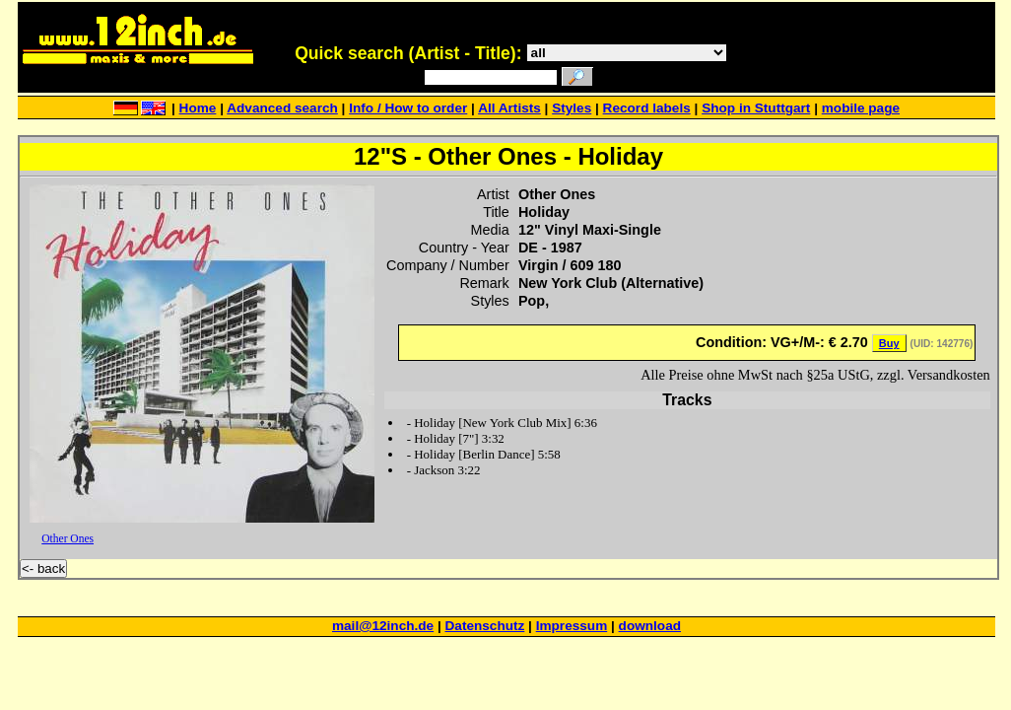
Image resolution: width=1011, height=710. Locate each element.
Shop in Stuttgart (756, 108)
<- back (43, 568)
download (650, 625)
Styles (571, 108)
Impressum (572, 625)
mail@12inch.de (383, 625)
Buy (889, 343)
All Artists (509, 108)
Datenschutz (485, 625)
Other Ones (67, 538)
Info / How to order (408, 108)
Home (198, 108)
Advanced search (282, 108)
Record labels (647, 108)
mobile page (861, 108)
